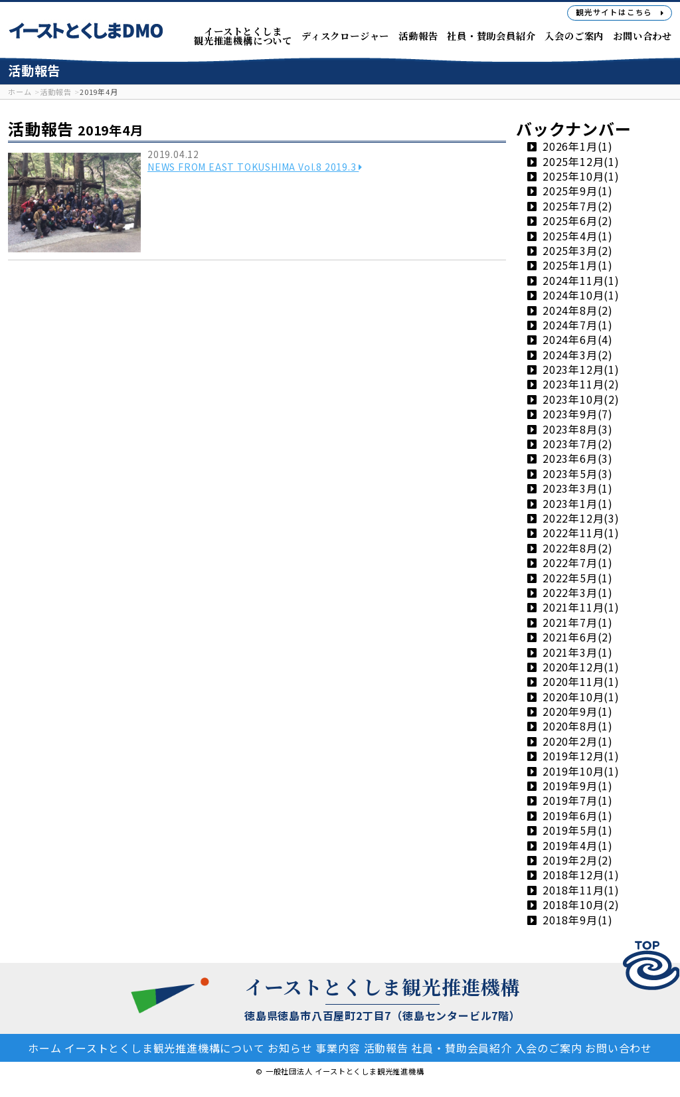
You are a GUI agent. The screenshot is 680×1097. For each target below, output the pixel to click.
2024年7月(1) (578, 325)
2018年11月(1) (581, 890)
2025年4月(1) (578, 236)
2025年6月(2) (578, 221)
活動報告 (427, 1048)
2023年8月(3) (578, 429)
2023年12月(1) (581, 370)
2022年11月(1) (581, 533)
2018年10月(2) (581, 905)
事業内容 (373, 1048)
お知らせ (319, 1048)
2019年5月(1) (578, 831)
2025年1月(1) (578, 266)
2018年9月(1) (578, 920)
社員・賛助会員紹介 (510, 1048)
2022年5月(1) (578, 578)
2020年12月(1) (581, 667)
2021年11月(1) (581, 608)
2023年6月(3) (578, 459)
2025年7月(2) (578, 206)
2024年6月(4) (578, 340)
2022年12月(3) (581, 519)
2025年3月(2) (578, 251)
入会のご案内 (602, 1048)
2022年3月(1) (578, 593)
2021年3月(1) (578, 652)
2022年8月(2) (578, 548)
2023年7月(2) (578, 444)
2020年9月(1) (578, 712)
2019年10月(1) (581, 771)
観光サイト (619, 12)
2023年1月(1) (578, 503)
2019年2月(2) (578, 861)
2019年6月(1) (578, 816)
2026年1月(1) (578, 147)
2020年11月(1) (581, 682)
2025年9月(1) (578, 191)
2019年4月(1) (578, 845)
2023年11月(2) (581, 384)
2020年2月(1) (578, 742)
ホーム (60, 1048)
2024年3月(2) (578, 355)
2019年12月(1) (581, 756)
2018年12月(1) (581, 875)
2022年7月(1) (578, 563)
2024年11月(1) (581, 281)
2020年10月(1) (581, 697)
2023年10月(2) (581, 400)
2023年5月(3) (578, 474)
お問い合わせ (340, 1063)
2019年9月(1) (578, 786)
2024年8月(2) (578, 310)
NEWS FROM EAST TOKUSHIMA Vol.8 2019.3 (261, 171)
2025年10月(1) (581, 177)
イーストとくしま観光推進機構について (187, 1048)
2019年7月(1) (578, 801)
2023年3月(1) (578, 489)
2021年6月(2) (578, 637)
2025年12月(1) (581, 161)
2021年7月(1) (578, 623)
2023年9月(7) (578, 414)
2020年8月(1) (578, 726)
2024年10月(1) (581, 295)
